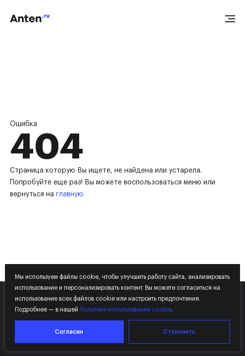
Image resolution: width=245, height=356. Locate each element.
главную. (70, 194)
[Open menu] (230, 19)
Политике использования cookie (125, 309)
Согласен (69, 332)
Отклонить (179, 332)
